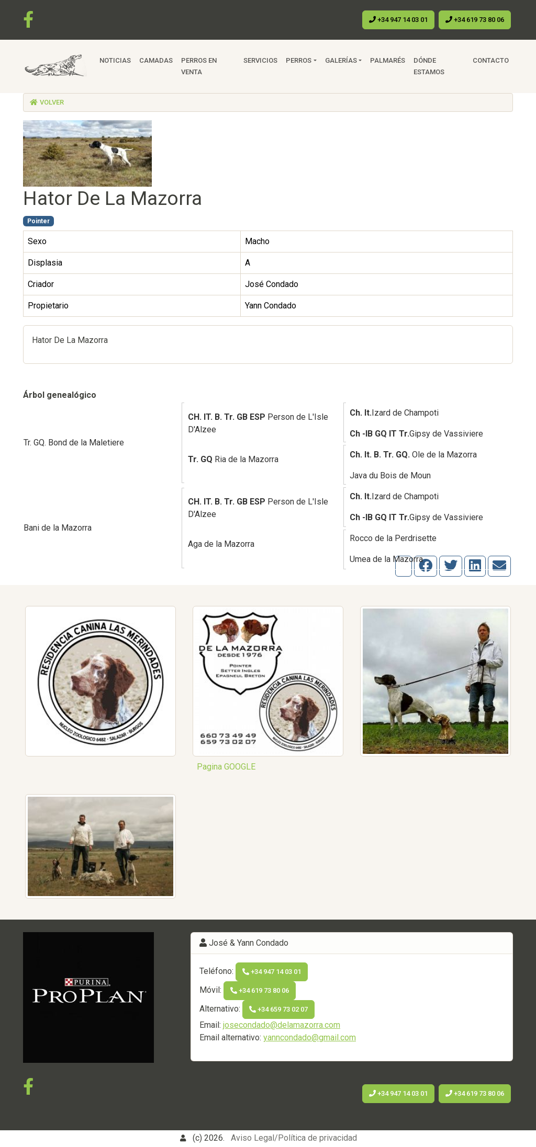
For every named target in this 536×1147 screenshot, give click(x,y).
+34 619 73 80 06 (474, 20)
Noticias (115, 60)
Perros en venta (199, 66)
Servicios (260, 60)
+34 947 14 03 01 (398, 20)
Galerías (341, 60)
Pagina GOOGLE (226, 767)
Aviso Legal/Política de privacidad (294, 1138)
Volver (47, 102)
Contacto (491, 60)
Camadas (156, 60)
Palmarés (387, 60)
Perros (298, 60)
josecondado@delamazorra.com (281, 1025)
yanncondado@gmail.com (309, 1037)
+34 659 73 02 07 (278, 1009)
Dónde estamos (429, 66)
